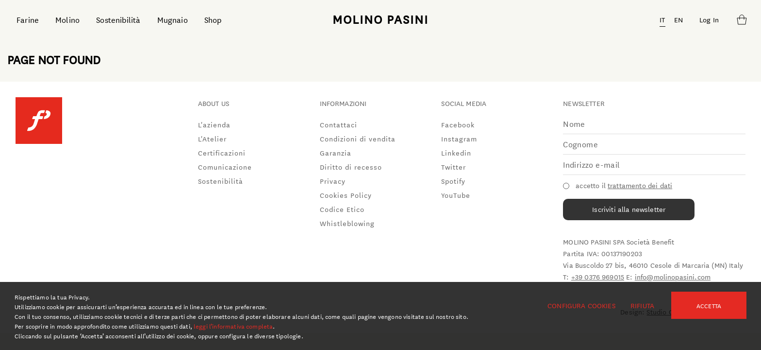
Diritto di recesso (351, 166)
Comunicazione (225, 166)
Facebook (458, 124)
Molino (67, 19)
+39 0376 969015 (597, 276)
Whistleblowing (347, 223)
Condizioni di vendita (358, 138)
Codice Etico (342, 209)
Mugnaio (172, 19)
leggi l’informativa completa (233, 326)
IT (662, 19)
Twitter (453, 166)
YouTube (455, 195)
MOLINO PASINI (380, 19)
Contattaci (338, 124)
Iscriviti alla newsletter (628, 209)
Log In (709, 19)
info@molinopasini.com (673, 276)
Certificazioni (222, 152)
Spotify (453, 180)
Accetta (708, 305)
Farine (28, 19)
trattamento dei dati (640, 185)
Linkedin (456, 152)
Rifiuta (642, 305)
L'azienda (214, 124)
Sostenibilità (118, 19)
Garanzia (335, 152)
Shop (213, 19)
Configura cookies (581, 305)
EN (678, 19)
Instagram (459, 138)
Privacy (333, 180)
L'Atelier (212, 138)
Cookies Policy (346, 195)
